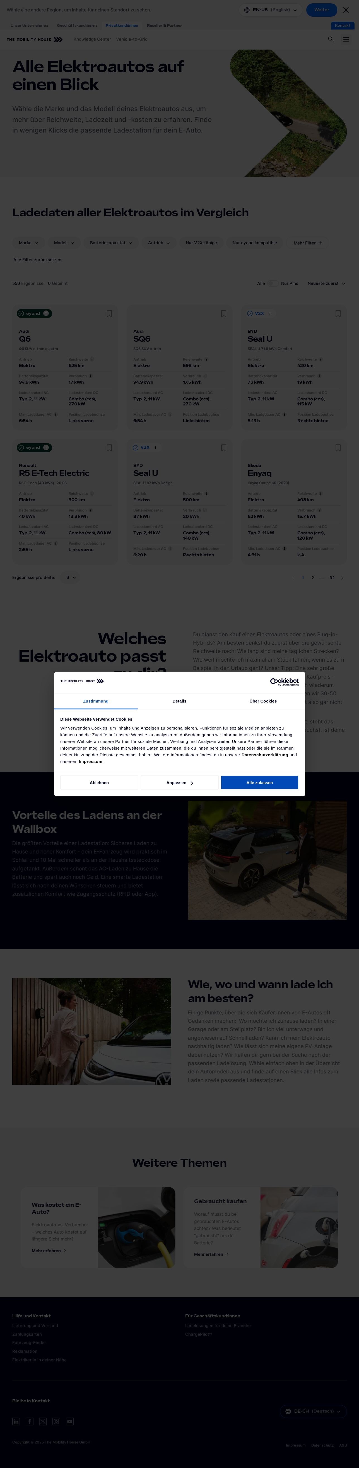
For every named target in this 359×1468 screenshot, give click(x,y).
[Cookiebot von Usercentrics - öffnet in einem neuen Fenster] (274, 682)
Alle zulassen (259, 782)
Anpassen (179, 782)
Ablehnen (99, 782)
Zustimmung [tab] (96, 700)
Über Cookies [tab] (263, 700)
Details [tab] (180, 700)
